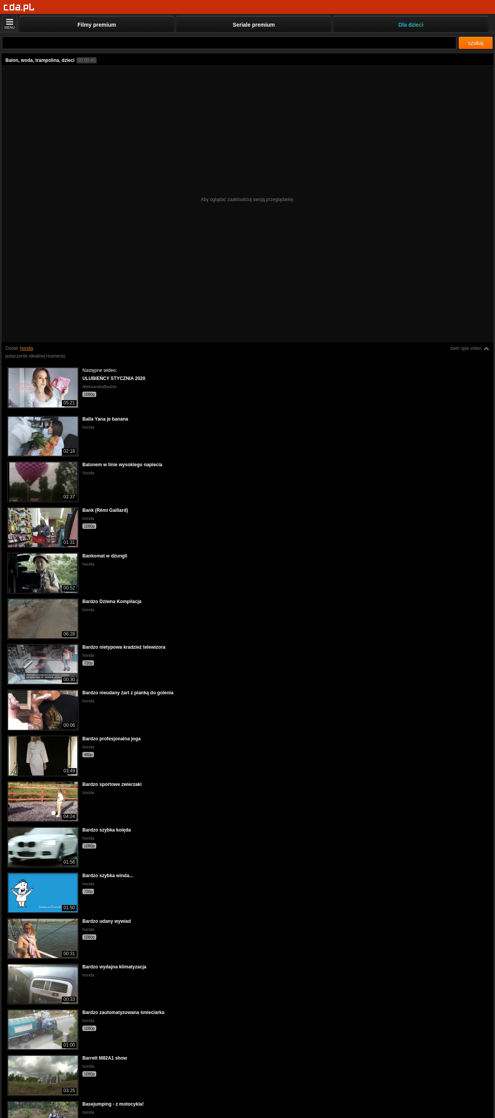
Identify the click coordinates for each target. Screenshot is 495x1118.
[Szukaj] (229, 42)
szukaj (475, 43)
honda (26, 348)
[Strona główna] (19, 7)
